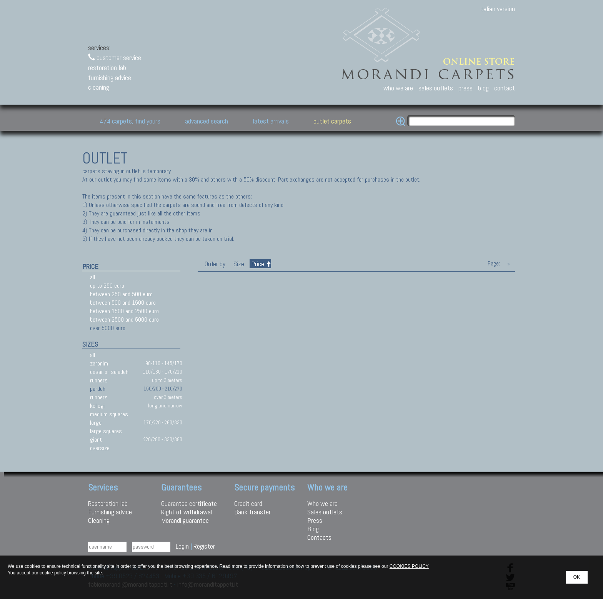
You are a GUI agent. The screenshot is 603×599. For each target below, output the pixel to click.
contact (504, 87)
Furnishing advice (110, 511)
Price (260, 263)
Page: (494, 263)
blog (483, 87)
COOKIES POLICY (409, 566)
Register (204, 546)
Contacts (319, 537)
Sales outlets (324, 511)
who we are (398, 87)
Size (239, 263)
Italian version (497, 8)
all (92, 277)
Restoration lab (108, 503)
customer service (114, 57)
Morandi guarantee (185, 520)
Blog (313, 528)
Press (314, 520)
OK (576, 577)
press (465, 87)
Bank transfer (252, 511)
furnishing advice (109, 77)
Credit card (248, 503)
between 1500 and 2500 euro (124, 311)
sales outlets (435, 87)
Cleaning (99, 520)
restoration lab (107, 67)
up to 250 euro (107, 286)
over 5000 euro (107, 328)
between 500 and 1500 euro (123, 303)
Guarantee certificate (189, 503)
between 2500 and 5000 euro (124, 319)
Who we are (322, 503)
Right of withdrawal (186, 511)
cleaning (98, 87)
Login (182, 546)
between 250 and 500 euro (121, 294)
